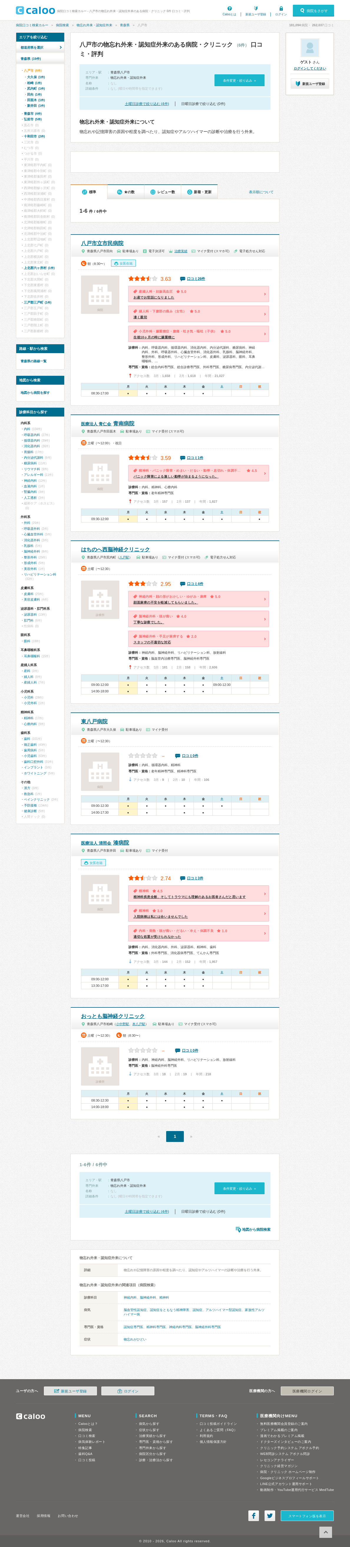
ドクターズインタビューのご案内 (285, 1441)
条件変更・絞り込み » (239, 80)
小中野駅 (122, 1024)
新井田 (36, 105)
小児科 (29, 697)
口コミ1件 (195, 458)
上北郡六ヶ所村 (39, 268)
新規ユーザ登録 (255, 14)
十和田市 (34, 136)
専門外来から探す (152, 1448)
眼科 (27, 641)
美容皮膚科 (32, 599)
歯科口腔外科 (33, 761)
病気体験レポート (91, 1441)
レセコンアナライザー (277, 1460)
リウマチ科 (32, 469)
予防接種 (30, 805)
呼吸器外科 (32, 528)
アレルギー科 (33, 474)
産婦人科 (30, 682)
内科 (27, 429)
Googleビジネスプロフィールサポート (289, 1478)
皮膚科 (29, 594)
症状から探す (149, 1430)
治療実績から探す (152, 1436)
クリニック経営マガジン (279, 1466)
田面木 (36, 100)
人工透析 (30, 497)
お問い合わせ (68, 1515)
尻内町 (36, 88)
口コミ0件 (190, 756)
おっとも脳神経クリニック (113, 1016)
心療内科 (30, 724)
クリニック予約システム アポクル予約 (289, 1448)
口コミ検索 (86, 1436)
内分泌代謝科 (33, 457)
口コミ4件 (195, 584)
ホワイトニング (35, 773)
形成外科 (30, 563)
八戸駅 (124, 557)
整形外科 (30, 557)
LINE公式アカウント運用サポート (286, 1484)
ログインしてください (310, 68)
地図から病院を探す (35, 392)
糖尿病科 (30, 463)
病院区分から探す (152, 1454)
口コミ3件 (195, 878)
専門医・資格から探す (156, 1441)
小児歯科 (30, 756)
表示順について (261, 192)
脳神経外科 (148, 1297)
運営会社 (22, 1515)
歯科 (27, 738)
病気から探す (149, 1423)
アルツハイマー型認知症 (224, 1310)
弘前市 (33, 119)
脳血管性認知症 (135, 1310)
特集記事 (85, 1448)
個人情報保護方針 (213, 1441)
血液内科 (30, 486)
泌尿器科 (30, 614)
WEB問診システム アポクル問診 (285, 1454)
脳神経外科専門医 (208, 1327)
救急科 (29, 794)
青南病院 (107, 424)
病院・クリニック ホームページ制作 (288, 1472)
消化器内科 (32, 446)
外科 (27, 523)
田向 (34, 94)
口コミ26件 (196, 279)
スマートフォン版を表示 (307, 1516)
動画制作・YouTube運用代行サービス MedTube (297, 1490)
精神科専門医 (156, 1327)
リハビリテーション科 (40, 574)
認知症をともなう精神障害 (169, 1310)
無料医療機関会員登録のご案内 (284, 1423)
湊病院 (105, 843)
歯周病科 (30, 750)
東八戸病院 (94, 722)
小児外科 (30, 703)
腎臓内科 (30, 492)
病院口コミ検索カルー (32, 25)
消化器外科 (32, 540)
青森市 (33, 113)
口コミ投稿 (86, 1460)
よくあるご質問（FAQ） (218, 1430)
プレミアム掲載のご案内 (279, 1430)
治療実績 (180, 251)
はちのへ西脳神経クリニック (115, 550)
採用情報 (43, 1515)
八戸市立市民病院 (102, 243)
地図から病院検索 (256, 1230)
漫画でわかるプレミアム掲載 (282, 1436)
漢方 (27, 788)
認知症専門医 (133, 1327)
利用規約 (206, 1436)
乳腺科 (29, 546)
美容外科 (30, 569)
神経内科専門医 (180, 1327)
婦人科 (29, 677)
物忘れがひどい (135, 1339)
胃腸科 (29, 452)
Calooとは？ (88, 1423)
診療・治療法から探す (156, 1460)
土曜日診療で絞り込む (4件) (147, 104)
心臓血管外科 (33, 534)
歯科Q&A (85, 1454)
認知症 (197, 1310)
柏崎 (34, 83)
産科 (27, 671)
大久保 (36, 77)
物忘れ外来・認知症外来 (94, 25)
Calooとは (229, 14)
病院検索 (62, 25)
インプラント (33, 767)
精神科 (164, 1297)
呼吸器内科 (32, 435)
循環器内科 (32, 440)
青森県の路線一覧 (34, 361)
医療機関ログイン (307, 1391)
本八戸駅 (138, 1024)
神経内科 (130, 1297)
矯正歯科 (30, 744)
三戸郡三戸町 (37, 302)
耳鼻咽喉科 (32, 656)
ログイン (281, 14)
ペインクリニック (37, 799)
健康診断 (30, 811)
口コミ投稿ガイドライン (218, 1423)
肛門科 (29, 620)
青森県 (125, 25)
